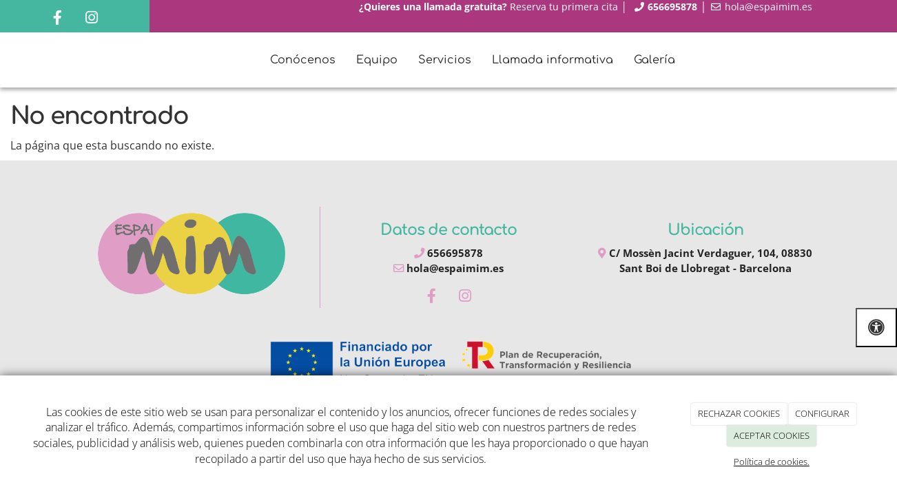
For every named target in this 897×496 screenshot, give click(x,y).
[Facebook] (57, 19)
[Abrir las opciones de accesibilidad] (876, 327)
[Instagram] (91, 19)
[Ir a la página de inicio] (34, 59)
